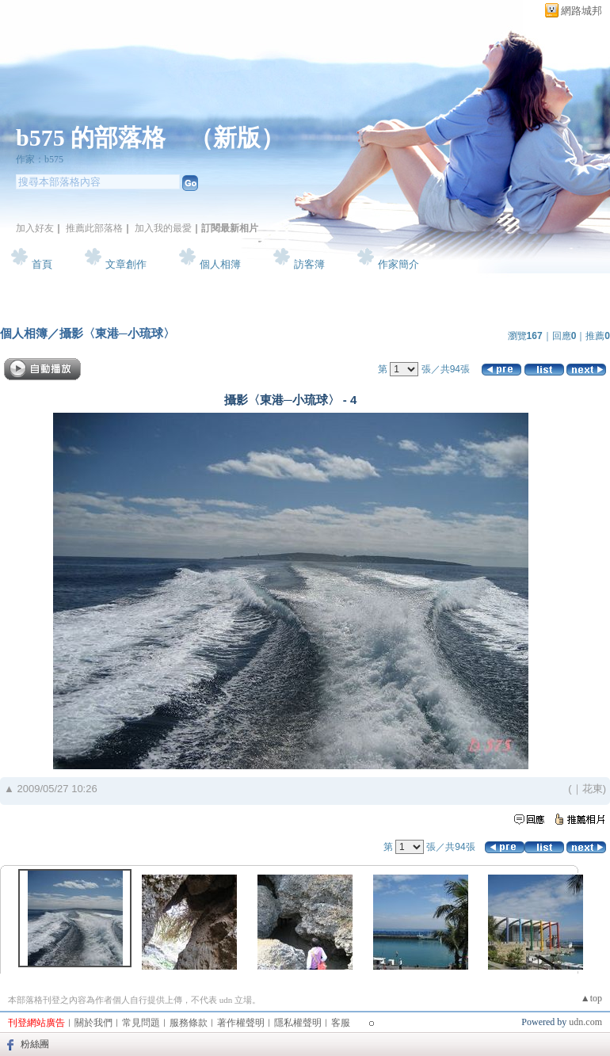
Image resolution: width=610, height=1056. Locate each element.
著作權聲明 (241, 1022)
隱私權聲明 (298, 1022)
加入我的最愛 (163, 228)
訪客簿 (309, 264)
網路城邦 (581, 11)
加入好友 (35, 228)
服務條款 (189, 1022)
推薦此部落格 (94, 228)
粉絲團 (35, 1044)
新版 (237, 137)
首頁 (42, 264)
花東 (592, 789)
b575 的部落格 (91, 137)
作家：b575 (39, 159)
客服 (340, 1022)
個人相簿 (220, 264)
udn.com (585, 1021)
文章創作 (126, 264)
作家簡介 (398, 264)
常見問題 (141, 1022)
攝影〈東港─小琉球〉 (117, 333)
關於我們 (93, 1022)
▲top (591, 998)
